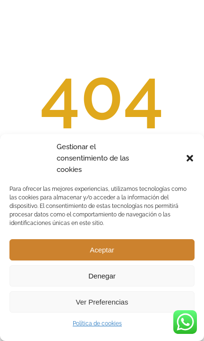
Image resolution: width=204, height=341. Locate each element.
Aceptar (102, 250)
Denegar (102, 276)
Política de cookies (97, 323)
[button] (190, 158)
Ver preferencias (102, 302)
